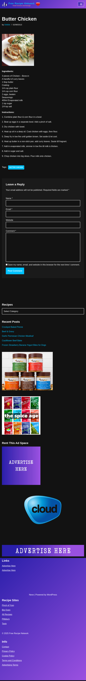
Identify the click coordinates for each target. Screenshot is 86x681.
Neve (31, 595)
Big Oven (6, 611)
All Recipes (7, 615)
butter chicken (16, 168)
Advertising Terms (10, 666)
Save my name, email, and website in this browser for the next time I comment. (44, 265)
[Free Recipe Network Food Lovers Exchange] (21, 4)
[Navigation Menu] (81, 4)
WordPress (52, 595)
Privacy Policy (8, 652)
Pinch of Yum (8, 606)
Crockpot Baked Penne (12, 327)
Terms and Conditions (12, 661)
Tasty (4, 624)
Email (9, 209)
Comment (11, 231)
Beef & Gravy (8, 332)
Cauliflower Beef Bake (12, 341)
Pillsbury (6, 620)
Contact (5, 647)
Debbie (7, 25)
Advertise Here (9, 566)
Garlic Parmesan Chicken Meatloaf (18, 337)
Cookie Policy (8, 657)
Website (9, 220)
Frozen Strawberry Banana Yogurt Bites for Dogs (24, 346)
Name (9, 199)
